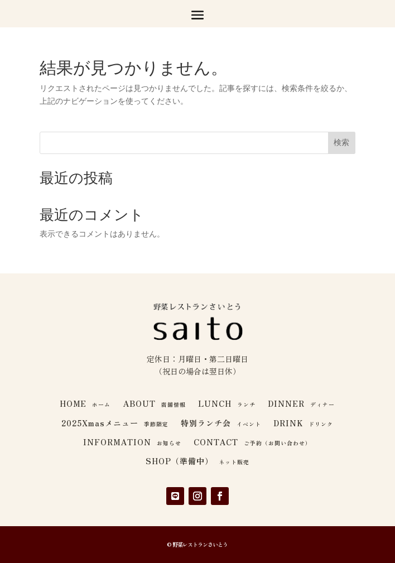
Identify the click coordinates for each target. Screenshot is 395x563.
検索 (341, 142)
